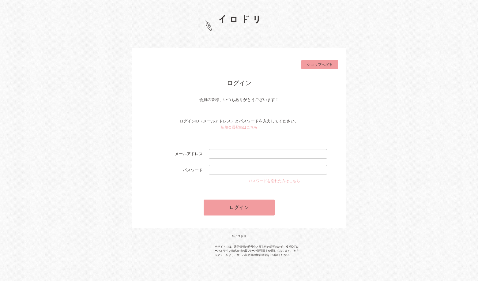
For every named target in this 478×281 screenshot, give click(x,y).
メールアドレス (189, 153)
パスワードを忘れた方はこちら (274, 180)
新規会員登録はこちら (239, 127)
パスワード (193, 170)
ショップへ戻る (320, 64)
